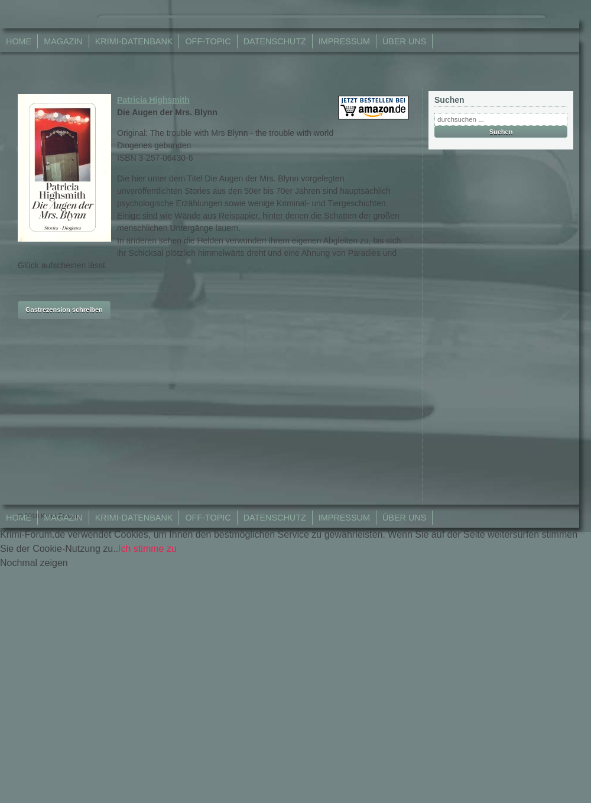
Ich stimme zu (147, 549)
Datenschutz (274, 41)
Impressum (344, 41)
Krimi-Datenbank (134, 41)
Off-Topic (207, 41)
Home (18, 41)
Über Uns (404, 41)
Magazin (63, 41)
